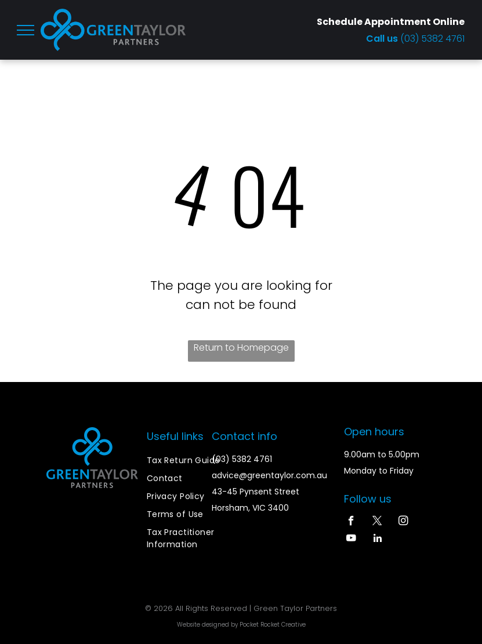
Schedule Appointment (374, 21)
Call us (383, 38)
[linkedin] (377, 539)
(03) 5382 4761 (432, 38)
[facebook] (351, 522)
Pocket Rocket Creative (273, 624)
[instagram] (403, 522)
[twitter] (377, 522)
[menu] (25, 30)
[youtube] (351, 539)
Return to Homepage (241, 347)
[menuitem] (188, 461)
